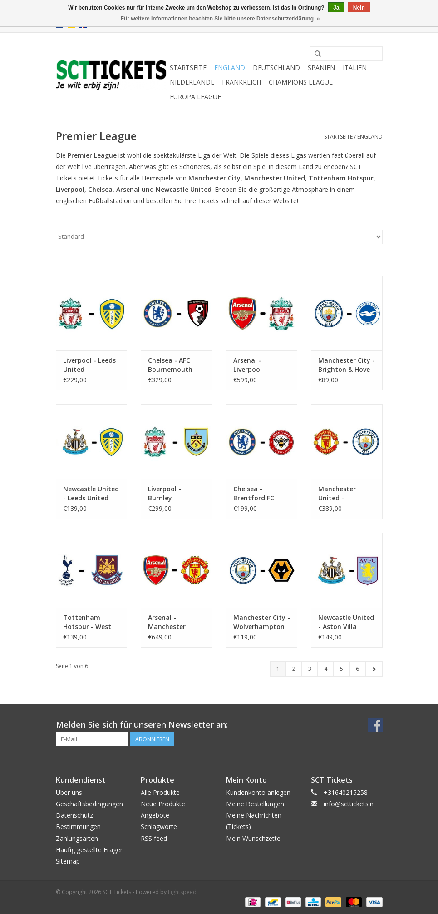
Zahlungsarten (77, 838)
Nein (359, 8)
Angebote (155, 815)
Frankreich (241, 82)
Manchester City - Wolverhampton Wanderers (261, 622)
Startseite (188, 67)
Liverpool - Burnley (164, 493)
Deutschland (276, 67)
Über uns (69, 792)
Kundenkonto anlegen (258, 792)
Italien (355, 67)
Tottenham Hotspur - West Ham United (87, 622)
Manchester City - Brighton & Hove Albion (346, 365)
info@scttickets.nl (349, 803)
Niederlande (192, 82)
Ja (336, 8)
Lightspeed (182, 892)
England (229, 67)
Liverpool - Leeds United (89, 365)
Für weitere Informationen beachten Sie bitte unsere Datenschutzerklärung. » (220, 18)
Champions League (301, 82)
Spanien (321, 67)
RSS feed (154, 838)
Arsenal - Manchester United (167, 622)
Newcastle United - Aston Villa (346, 622)
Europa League (195, 96)
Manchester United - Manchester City (344, 493)
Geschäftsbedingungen (89, 803)
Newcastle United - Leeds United (91, 493)
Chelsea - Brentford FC (253, 493)
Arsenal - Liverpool (247, 365)
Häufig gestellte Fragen (90, 849)
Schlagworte (159, 826)
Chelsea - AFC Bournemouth (170, 365)
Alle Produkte (160, 792)
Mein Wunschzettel (254, 838)
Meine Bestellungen (255, 803)
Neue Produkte (163, 803)
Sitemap (68, 861)
